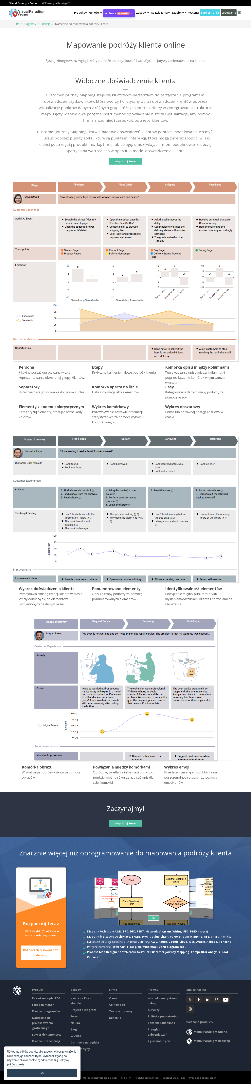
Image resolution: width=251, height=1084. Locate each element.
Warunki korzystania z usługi (100, 1077)
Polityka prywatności (163, 1016)
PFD (185, 931)
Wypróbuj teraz (125, 161)
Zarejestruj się (210, 12)
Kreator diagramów (46, 1010)
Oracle (200, 942)
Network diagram (158, 931)
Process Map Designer (103, 952)
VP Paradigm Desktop (56, 3)
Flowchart (119, 947)
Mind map (150, 947)
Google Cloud (178, 942)
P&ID (193, 931)
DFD (132, 931)
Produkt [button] (80, 12)
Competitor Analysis (205, 952)
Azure (163, 942)
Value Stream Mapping (186, 936)
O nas (113, 997)
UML (118, 931)
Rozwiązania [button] (160, 12)
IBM (191, 942)
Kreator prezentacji (46, 1040)
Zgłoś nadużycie (159, 1040)
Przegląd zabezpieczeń (202, 1077)
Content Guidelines (161, 1022)
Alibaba (211, 942)
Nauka (75, 1022)
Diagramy (30, 24)
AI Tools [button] (119, 13)
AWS (154, 942)
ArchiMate (122, 936)
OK (42, 1072)
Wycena (193, 12)
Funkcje (45, 24)
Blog (74, 1029)
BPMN (136, 936)
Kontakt (115, 1017)
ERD (125, 931)
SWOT (146, 936)
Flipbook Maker (43, 1004)
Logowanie (229, 12)
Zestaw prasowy (121, 1010)
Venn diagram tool (172, 947)
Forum (75, 1016)
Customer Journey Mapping (169, 952)
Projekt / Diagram (83, 1009)
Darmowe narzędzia (85, 1042)
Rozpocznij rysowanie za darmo (41, 952)
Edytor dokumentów (46, 1034)
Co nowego (117, 1004)
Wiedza (76, 1035)
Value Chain (160, 936)
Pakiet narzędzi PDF (46, 997)
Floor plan (134, 947)
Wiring (177, 931)
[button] (95, 12)
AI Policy (154, 1009)
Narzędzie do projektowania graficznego (42, 1022)
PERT (140, 931)
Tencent (225, 942)
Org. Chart (211, 936)
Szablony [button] (179, 12)
